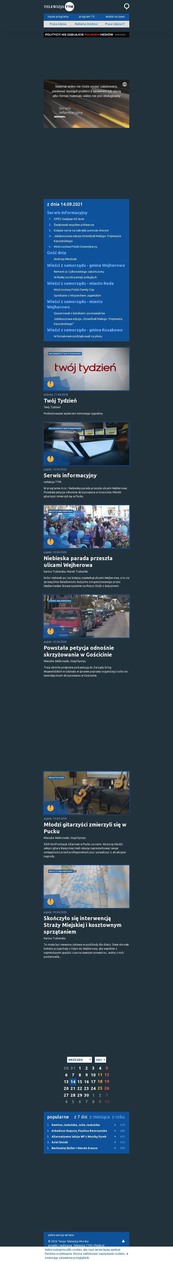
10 (93, 1075)
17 (93, 1081)
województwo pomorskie (65, 353)
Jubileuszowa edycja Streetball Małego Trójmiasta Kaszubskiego (82, 238)
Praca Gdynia (58, 24)
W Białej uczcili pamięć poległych (75, 277)
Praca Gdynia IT (115, 24)
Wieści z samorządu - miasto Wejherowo (75, 304)
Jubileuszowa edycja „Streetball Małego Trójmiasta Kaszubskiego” (88, 321)
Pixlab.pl (99, 1245)
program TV (87, 16)
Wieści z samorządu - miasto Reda (80, 283)
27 (66, 1095)
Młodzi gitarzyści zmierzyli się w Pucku (85, 828)
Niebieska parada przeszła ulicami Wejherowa (78, 561)
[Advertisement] (86, 57)
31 (73, 1068)
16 (86, 1081)
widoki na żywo (115, 16)
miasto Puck (56, 777)
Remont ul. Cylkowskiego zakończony (79, 271)
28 (73, 1095)
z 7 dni (80, 1116)
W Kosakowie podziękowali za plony (78, 336)
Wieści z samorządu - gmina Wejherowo (86, 265)
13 (66, 1081)
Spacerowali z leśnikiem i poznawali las (79, 313)
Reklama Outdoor (86, 24)
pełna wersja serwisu (61, 1235)
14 (73, 1081)
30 (66, 1068)
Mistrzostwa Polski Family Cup (74, 289)
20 (66, 1088)
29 (79, 1095)
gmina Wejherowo (60, 601)
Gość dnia (56, 252)
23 (86, 1088)
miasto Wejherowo (61, 511)
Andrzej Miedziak (65, 259)
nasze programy (58, 16)
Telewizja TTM (82, 1245)
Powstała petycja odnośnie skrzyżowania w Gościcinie (79, 651)
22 (79, 1088)
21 (73, 1088)
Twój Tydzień (60, 401)
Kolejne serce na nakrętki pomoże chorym (76, 230)
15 (79, 1081)
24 (93, 1088)
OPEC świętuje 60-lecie (64, 219)
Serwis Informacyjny (67, 212)
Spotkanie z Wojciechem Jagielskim (77, 295)
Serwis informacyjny (70, 475)
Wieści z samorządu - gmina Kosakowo (85, 330)
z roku (118, 1116)
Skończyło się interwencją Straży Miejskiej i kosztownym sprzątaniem (82, 925)
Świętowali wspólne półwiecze (69, 224)
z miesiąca (99, 1116)
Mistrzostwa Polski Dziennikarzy (70, 246)
